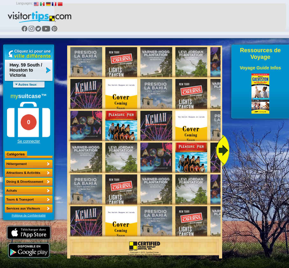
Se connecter (29, 141)
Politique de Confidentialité (29, 215)
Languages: (24, 3)
